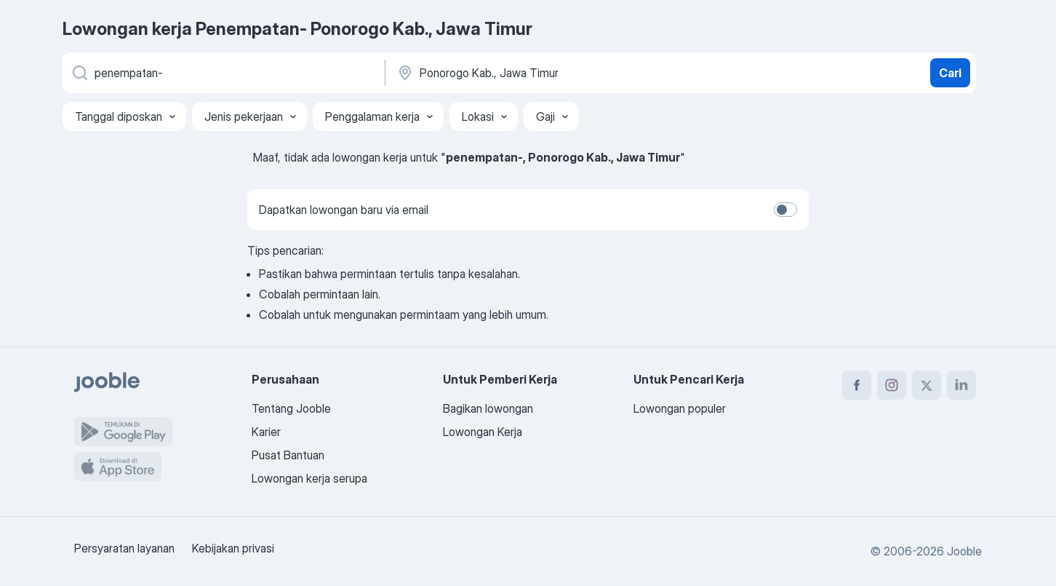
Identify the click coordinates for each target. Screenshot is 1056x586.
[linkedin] (961, 385)
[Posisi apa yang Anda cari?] (223, 72)
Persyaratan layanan (124, 548)
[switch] (785, 209)
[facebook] (856, 385)
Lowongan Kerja (482, 431)
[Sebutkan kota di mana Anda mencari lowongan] (548, 72)
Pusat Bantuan (288, 455)
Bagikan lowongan (488, 408)
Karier (266, 431)
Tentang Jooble (291, 408)
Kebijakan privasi (233, 548)
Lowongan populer (679, 408)
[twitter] (926, 385)
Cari (950, 73)
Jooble (964, 551)
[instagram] (891, 385)
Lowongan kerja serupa (309, 478)
